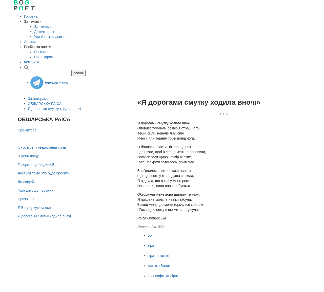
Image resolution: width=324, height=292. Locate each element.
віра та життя (158, 256)
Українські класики (49, 37)
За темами (43, 27)
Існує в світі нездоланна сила (42, 147)
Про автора (27, 130)
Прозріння (26, 199)
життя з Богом (159, 266)
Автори (30, 42)
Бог (150, 235)
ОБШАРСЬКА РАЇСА (45, 104)
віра (151, 245)
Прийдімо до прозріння (36, 190)
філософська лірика (164, 276)
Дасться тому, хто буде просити (44, 173)
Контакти (31, 62)
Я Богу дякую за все (34, 208)
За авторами (38, 99)
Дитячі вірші (44, 32)
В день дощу (28, 156)
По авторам (43, 57)
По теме (41, 52)
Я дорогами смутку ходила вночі (54, 109)
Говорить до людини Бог (38, 165)
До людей (26, 182)
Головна (30, 16)
